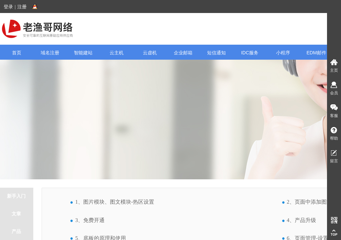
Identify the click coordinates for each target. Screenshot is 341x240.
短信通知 (216, 52)
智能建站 (83, 52)
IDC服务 (249, 52)
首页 (16, 52)
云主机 (117, 52)
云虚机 (150, 52)
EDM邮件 (316, 52)
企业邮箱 (183, 52)
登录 (8, 6)
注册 (22, 6)
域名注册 (50, 52)
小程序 (283, 52)
